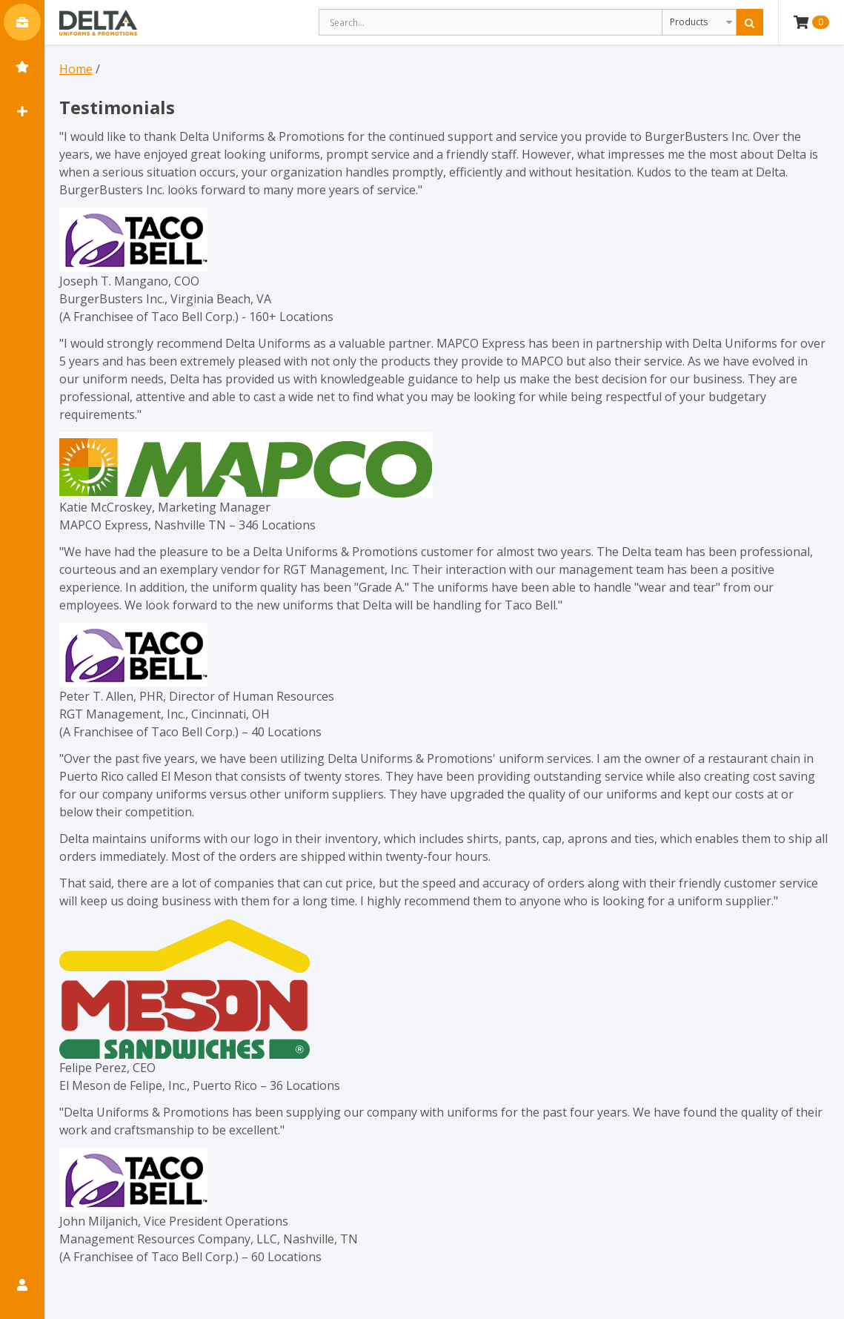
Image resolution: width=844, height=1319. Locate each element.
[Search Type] (699, 22)
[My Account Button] (22, 1284)
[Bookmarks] (22, 66)
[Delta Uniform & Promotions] (98, 22)
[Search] (750, 22)
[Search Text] (490, 22)
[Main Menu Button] (22, 22)
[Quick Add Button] (22, 111)
